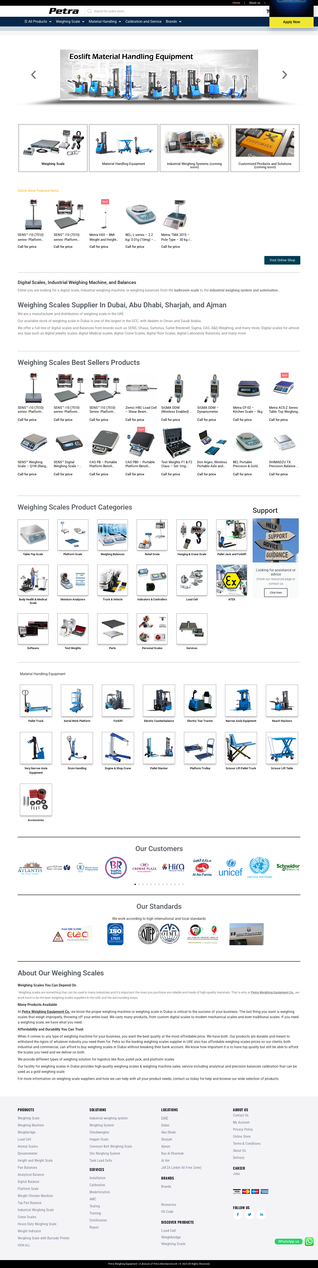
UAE (164, 1118)
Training (95, 1213)
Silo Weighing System (104, 1153)
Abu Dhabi (168, 1132)
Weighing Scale (53, 164)
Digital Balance (28, 1182)
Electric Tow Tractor (200, 721)
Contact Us (240, 1115)
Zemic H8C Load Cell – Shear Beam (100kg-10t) (141, 412)
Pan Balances (27, 1167)
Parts (112, 648)
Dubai (165, 1125)
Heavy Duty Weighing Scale (37, 1224)
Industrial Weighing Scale (36, 1210)
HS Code (167, 1212)
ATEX (231, 599)
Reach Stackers (282, 721)
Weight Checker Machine (35, 1196)
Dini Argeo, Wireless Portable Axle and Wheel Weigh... (212, 466)
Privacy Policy (243, 1129)
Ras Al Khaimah (172, 1153)
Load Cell (192, 599)
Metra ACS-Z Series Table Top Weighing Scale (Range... (283, 412)
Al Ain (165, 1160)
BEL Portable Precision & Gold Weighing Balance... (247, 466)
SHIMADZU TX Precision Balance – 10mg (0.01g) (284, 466)
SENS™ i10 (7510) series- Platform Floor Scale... (67, 240)
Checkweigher (99, 1132)
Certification (98, 1220)
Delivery (238, 1158)
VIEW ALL (24, 1245)
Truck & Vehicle (113, 599)
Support (265, 510)
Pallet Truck (36, 721)
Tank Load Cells (100, 1160)
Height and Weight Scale (35, 1160)
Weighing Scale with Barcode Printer (44, 1238)
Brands (166, 1186)
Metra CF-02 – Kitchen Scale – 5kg (247, 410)
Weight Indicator (29, 1231)
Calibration (97, 1185)
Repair (94, 1227)
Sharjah (166, 1139)
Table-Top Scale (33, 554)
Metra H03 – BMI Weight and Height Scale (102, 240)
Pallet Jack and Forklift (231, 554)
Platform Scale (72, 554)
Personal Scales (152, 648)
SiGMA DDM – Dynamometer (208, 410)
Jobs (295, 2)
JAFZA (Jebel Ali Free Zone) (181, 1167)
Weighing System (101, 1125)
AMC (92, 1199)
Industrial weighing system (108, 1118)
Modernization (99, 1192)
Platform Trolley (200, 768)
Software (33, 648)
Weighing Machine (31, 1125)
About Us (239, 1150)
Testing (94, 1206)
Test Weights (73, 648)
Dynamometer (28, 1153)
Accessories (36, 820)
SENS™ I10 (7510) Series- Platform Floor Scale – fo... (102, 412)
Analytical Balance (31, 1175)
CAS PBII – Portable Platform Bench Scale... (140, 466)
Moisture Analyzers (73, 599)
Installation (97, 1178)
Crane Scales (27, 1217)
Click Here (276, 592)
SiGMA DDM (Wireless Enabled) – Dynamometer (176, 412)
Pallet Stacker (159, 768)
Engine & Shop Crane (118, 768)
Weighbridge (27, 1132)
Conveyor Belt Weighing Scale (110, 1146)
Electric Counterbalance (159, 721)
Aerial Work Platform (77, 721)
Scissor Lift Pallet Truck (241, 768)
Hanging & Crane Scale (192, 554)
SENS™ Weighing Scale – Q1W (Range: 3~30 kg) (33, 466)
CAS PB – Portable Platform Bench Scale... (103, 466)
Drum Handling (77, 768)
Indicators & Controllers (152, 599)
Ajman (165, 1146)
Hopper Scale (98, 1139)
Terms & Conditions (247, 1143)
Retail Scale (152, 554)
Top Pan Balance (30, 1203)
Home (236, 2)
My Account (241, 1122)
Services (191, 648)
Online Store (242, 1136)
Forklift (118, 721)
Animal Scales (28, 1146)
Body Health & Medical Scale (33, 601)
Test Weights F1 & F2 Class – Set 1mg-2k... (176, 466)
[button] (33, 74)
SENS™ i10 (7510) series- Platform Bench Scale (31, 240)
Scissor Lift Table (282, 768)
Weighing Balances (113, 554)
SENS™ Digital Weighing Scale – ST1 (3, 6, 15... (66, 466)
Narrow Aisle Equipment (241, 721)
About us (254, 2)
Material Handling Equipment (123, 164)
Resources (276, 2)
